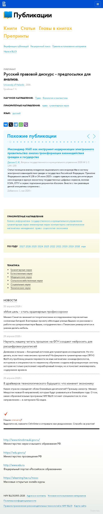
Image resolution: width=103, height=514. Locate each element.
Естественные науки (21, 273)
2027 (22, 246)
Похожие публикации (32, 136)
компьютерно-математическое (67, 224)
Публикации (32, 15)
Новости (10, 300)
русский (16, 113)
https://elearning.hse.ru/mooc (21, 477)
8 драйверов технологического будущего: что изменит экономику (49, 383)
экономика (62, 228)
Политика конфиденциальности (20, 500)
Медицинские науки (21, 276)
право (38, 228)
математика (13, 228)
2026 (28, 246)
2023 (46, 246)
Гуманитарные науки (21, 269)
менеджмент (27, 228)
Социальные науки (21, 284)
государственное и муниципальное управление (56, 220)
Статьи (28, 28)
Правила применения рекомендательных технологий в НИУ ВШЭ (38, 505)
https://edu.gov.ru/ (15, 452)
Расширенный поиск (40, 46)
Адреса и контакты (36, 495)
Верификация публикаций (16, 46)
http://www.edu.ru (14, 465)
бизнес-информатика (18, 220)
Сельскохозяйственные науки (27, 280)
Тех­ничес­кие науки (21, 287)
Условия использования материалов (67, 495)
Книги (10, 28)
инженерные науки (40, 224)
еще (83, 246)
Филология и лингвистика (55, 98)
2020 (65, 246)
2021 (58, 246)
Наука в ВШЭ (10, 51)
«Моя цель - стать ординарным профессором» (36, 311)
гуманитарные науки (18, 224)
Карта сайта (80, 505)
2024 (40, 246)
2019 (71, 246)
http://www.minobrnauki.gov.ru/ (22, 440)
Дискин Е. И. (14, 162)
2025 (34, 246)
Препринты (16, 36)
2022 (52, 246)
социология (49, 228)
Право (38, 98)
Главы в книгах (55, 28)
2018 (77, 246)
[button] (10, 142)
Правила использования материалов (69, 46)
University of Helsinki (14, 84)
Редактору (94, 510)
